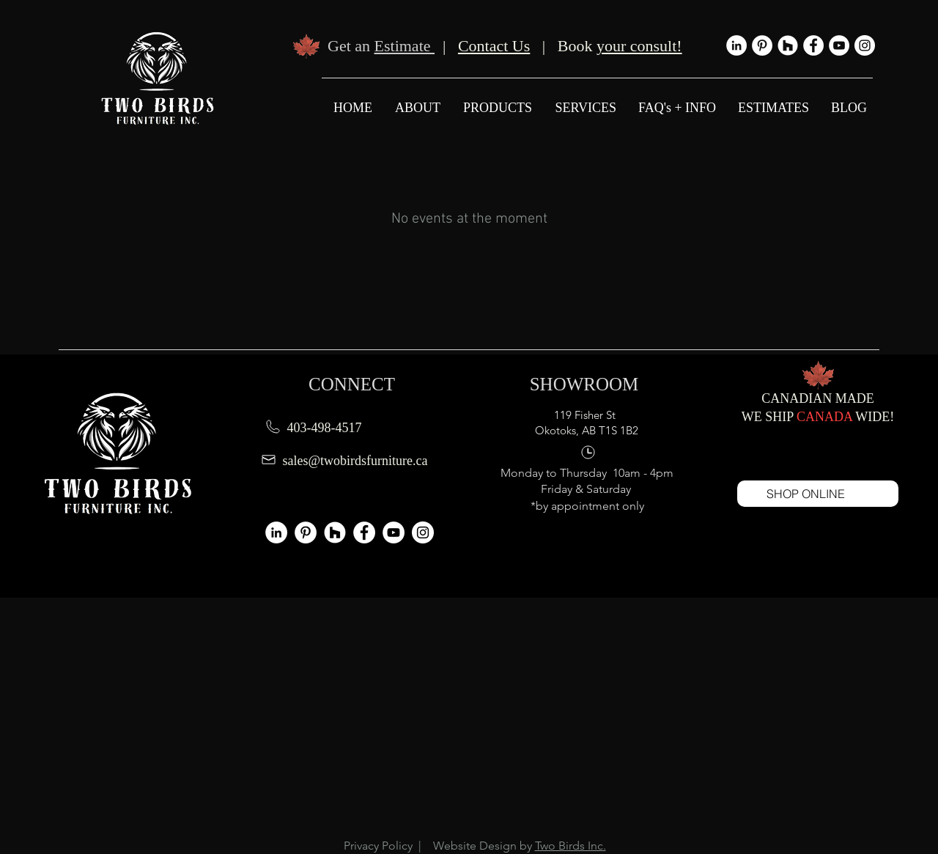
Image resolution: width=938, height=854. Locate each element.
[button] (585, 107)
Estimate (404, 46)
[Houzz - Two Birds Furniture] (788, 45)
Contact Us (494, 46)
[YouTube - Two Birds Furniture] (839, 45)
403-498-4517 (324, 427)
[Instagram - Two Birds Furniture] (864, 45)
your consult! (639, 46)
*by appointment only (587, 506)
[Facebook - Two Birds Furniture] (813, 45)
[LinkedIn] (736, 45)
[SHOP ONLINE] (817, 493)
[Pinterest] (762, 45)
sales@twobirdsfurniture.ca (355, 460)
